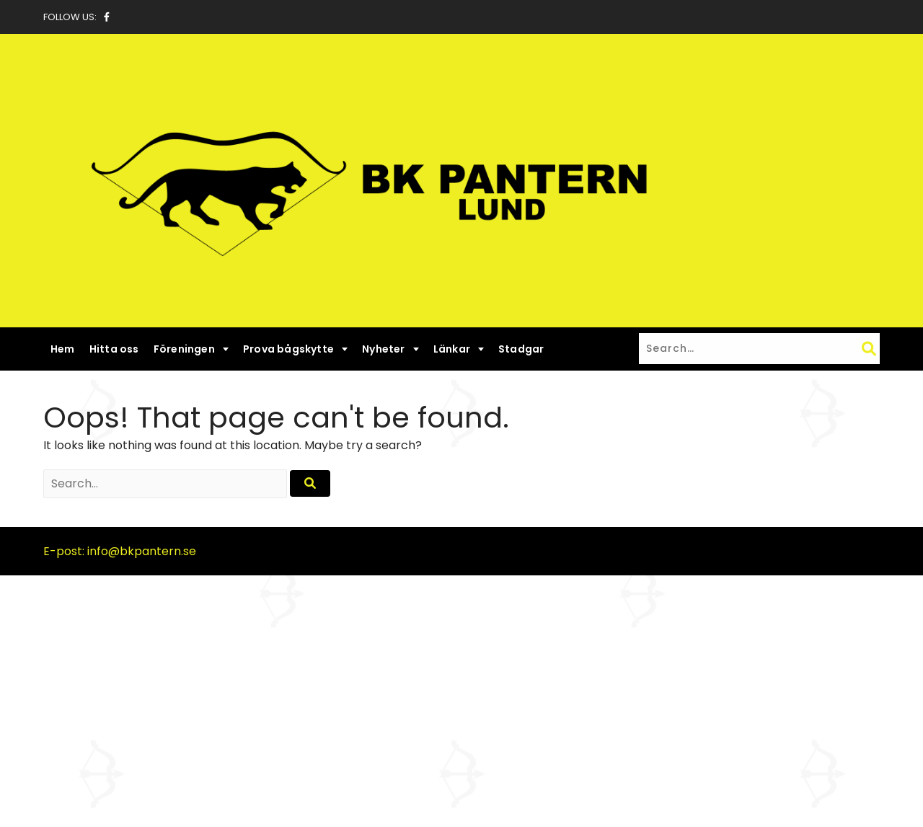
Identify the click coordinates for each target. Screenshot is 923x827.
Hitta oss (114, 349)
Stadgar (521, 349)
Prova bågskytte (288, 349)
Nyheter (383, 349)
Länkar (451, 349)
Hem (62, 349)
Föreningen (184, 349)
